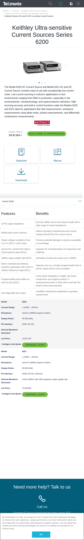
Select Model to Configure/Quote (46, 134)
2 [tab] (42, 82)
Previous (18, 66)
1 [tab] (39, 82)
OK (41, 534)
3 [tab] (45, 82)
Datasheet (21, 160)
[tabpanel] (42, 66)
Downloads (21, 180)
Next (66, 66)
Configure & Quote (35, 345)
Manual (57, 160)
